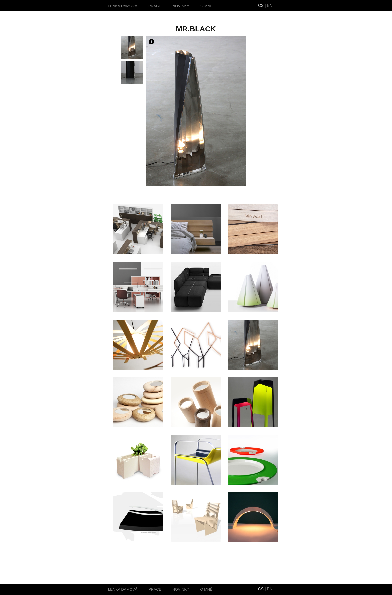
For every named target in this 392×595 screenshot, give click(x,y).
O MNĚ (206, 6)
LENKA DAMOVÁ (123, 6)
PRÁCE (155, 6)
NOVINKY (181, 6)
